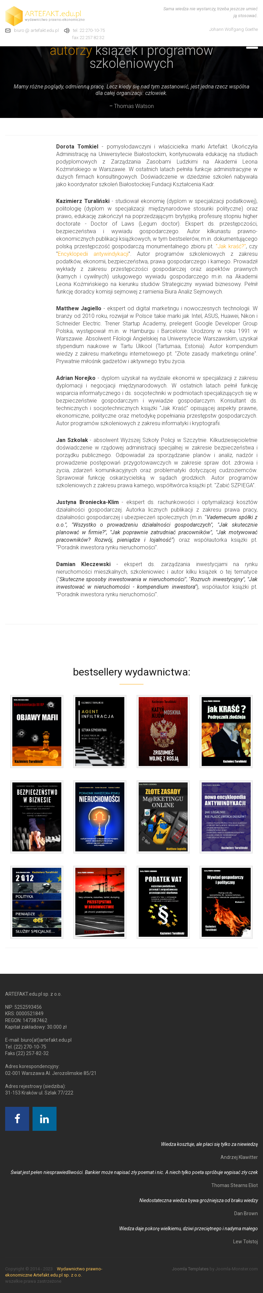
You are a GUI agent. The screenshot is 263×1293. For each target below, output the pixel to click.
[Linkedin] (45, 1119)
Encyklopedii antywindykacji (93, 254)
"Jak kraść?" (231, 246)
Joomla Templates (190, 1268)
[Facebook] (17, 1119)
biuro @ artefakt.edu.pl (36, 30)
